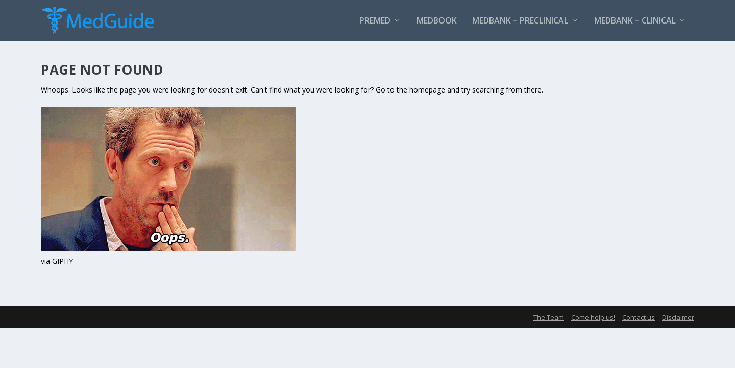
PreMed (374, 21)
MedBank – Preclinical (520, 21)
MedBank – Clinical (635, 21)
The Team (548, 317)
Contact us (638, 317)
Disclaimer (678, 317)
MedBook (436, 21)
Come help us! (593, 317)
